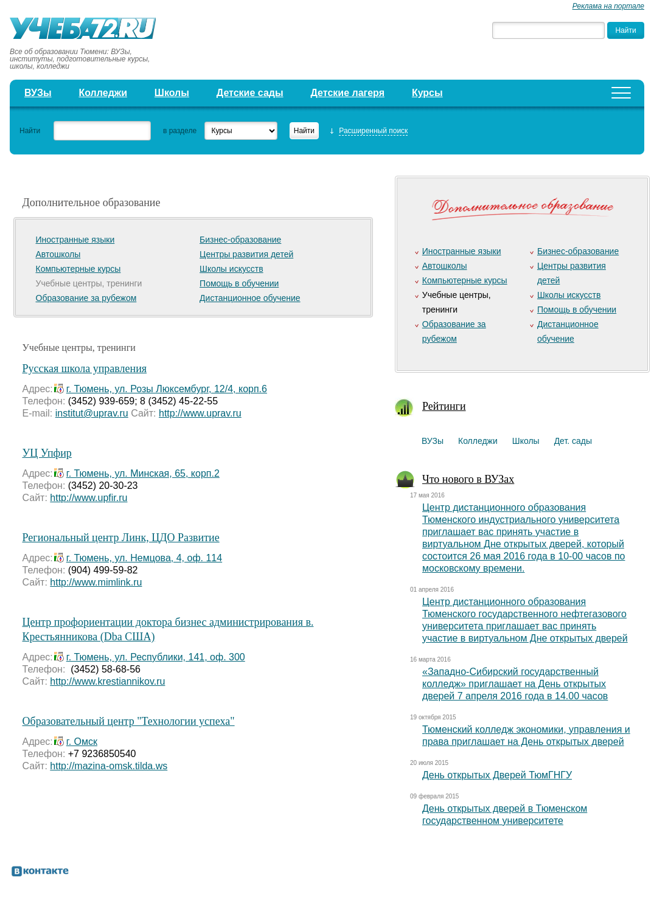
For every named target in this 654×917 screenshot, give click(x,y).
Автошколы (58, 254)
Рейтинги (444, 406)
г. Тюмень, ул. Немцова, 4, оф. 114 (144, 558)
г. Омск (81, 741)
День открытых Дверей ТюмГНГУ (497, 775)
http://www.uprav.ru (200, 413)
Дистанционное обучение (250, 298)
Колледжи (102, 93)
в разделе (180, 130)
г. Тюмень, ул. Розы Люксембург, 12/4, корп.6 (166, 389)
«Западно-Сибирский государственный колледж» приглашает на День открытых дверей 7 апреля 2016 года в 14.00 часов (515, 683)
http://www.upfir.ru (88, 498)
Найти (29, 130)
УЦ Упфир (47, 453)
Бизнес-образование (240, 239)
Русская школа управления (85, 368)
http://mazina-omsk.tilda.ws (108, 766)
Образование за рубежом (86, 298)
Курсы (427, 93)
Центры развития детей (246, 254)
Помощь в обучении (239, 283)
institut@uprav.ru (91, 413)
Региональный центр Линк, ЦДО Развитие (121, 537)
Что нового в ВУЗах (468, 479)
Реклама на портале (608, 6)
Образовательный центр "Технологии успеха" (129, 721)
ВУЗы (38, 93)
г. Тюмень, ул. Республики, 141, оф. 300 (155, 657)
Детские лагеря (347, 93)
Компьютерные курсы (78, 269)
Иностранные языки (75, 239)
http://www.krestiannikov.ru (107, 681)
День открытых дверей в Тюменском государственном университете (504, 814)
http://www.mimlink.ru (96, 582)
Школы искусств (231, 269)
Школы (172, 93)
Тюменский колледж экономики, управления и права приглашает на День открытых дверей (526, 735)
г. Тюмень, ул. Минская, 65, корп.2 (143, 473)
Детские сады (250, 93)
